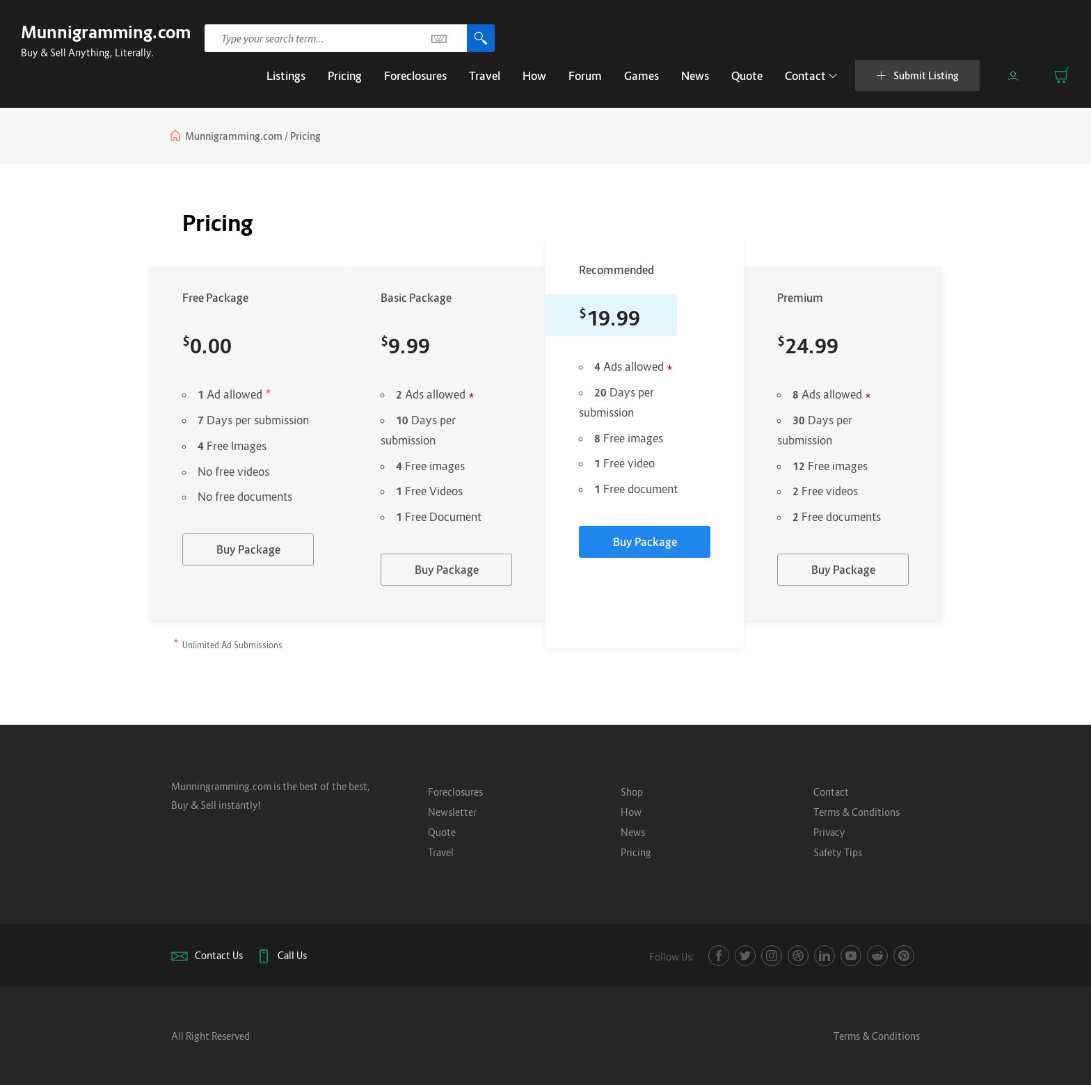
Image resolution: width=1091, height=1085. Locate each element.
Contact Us (219, 955)
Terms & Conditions (856, 812)
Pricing (345, 76)
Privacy (829, 832)
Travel (484, 76)
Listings (285, 76)
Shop (632, 792)
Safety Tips (837, 852)
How (534, 76)
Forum (585, 76)
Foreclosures (415, 76)
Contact (811, 76)
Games (641, 76)
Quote (747, 76)
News (695, 76)
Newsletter (452, 812)
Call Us (292, 955)
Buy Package (248, 549)
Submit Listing (917, 75)
